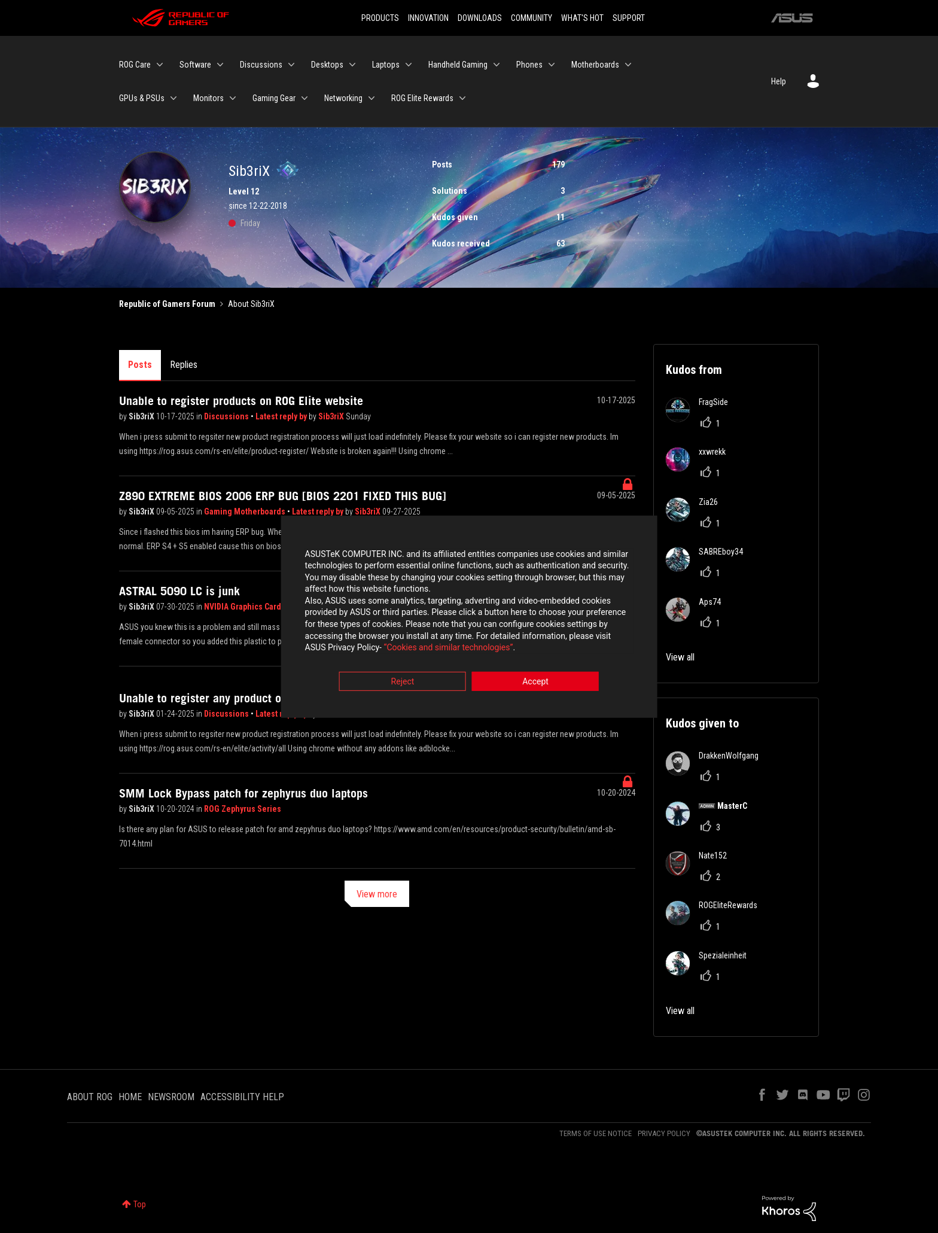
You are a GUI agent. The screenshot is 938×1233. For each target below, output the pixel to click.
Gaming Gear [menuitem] (274, 98)
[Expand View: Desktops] (352, 64)
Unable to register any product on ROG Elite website (249, 698)
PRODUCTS (380, 18)
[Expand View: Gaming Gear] (304, 98)
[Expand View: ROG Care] (160, 64)
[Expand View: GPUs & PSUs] (173, 98)
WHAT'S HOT (582, 18)
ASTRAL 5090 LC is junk (179, 591)
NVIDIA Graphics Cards (244, 606)
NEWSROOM (171, 1097)
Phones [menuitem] (529, 64)
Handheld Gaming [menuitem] (458, 64)
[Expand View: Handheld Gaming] (496, 64)
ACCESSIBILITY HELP (242, 1097)
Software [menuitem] (195, 64)
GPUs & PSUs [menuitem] (142, 98)
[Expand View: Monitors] (233, 98)
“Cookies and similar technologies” (390, 649)
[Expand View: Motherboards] (628, 64)
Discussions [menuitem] (261, 64)
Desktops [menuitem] (327, 64)
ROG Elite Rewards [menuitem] (422, 98)
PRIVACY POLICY (664, 1133)
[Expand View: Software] (220, 64)
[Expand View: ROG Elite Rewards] (462, 98)
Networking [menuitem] (343, 98)
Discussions (227, 416)
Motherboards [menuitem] (595, 64)
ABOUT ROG (89, 1097)
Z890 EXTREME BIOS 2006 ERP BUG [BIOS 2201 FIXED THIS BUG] (282, 496)
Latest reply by (282, 416)
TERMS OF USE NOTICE (595, 1133)
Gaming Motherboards (245, 511)
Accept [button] (535, 682)
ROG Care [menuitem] (135, 64)
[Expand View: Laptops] (409, 64)
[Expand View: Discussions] (291, 64)
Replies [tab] (183, 364)
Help (778, 81)
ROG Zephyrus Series (242, 809)
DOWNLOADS (480, 18)
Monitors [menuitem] (208, 98)
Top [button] (139, 1204)
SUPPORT (629, 18)
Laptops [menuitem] (386, 64)
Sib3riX (142, 416)
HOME (130, 1097)
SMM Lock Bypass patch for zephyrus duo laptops (243, 793)
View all (680, 657)
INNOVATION (428, 18)
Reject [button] (403, 682)
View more (377, 894)
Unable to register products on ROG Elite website (241, 401)
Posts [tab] (140, 364)
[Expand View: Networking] (371, 98)
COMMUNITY (531, 18)
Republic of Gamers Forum (167, 304)
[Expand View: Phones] (552, 64)
